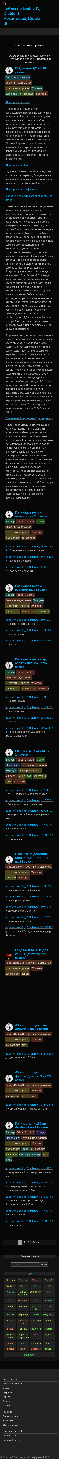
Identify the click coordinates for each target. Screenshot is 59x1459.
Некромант (8, 1392)
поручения (36, 1329)
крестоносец (36, 1307)
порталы (23, 1329)
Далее (36, 1242)
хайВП (23, 1349)
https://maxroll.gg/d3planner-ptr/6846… (29, 707)
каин (10, 1306)
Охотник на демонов (21, 58)
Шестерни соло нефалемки (21, 189)
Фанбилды (8, 1420)
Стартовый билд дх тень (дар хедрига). (29, 418)
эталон (48, 1349)
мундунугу (48, 1314)
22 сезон (10, 1280)
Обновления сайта (11, 1425)
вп (48, 1292)
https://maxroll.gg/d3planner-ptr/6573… (29, 619)
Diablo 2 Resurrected (12, 1431)
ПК (35, 1286)
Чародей (7, 1397)
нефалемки (23, 1321)
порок (10, 1329)
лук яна (10, 1314)
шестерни (36, 1349)
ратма (48, 1329)
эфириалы (29, 1354)
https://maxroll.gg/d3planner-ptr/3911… (29, 906)
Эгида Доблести (23, 1293)
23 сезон (23, 1280)
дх (10, 1300)
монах (36, 1314)
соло (36, 1334)
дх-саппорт (23, 1300)
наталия (10, 1320)
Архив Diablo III (18, 55)
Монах (6, 1388)
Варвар (6, 1401)
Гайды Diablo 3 (39, 55)
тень (10, 1343)
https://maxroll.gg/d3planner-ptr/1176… (29, 697)
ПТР (49, 1286)
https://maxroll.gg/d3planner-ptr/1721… (29, 630)
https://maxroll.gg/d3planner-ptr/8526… (29, 800)
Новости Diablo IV (11, 1440)
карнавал (23, 1306)
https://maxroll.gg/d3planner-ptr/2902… (29, 896)
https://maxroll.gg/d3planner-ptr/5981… (29, 640)
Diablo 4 (10, 1286)
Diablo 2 (49, 1280)
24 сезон (35, 1280)
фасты (10, 1349)
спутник (49, 1334)
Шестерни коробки (16, 165)
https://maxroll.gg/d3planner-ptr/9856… (29, 717)
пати (48, 1320)
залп (36, 1300)
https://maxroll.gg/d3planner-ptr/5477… (29, 790)
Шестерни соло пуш (17, 102)
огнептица (35, 1320)
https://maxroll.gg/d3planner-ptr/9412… (29, 810)
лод (49, 1306)
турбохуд (36, 1343)
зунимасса (48, 1300)
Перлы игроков (10, 1416)
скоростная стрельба (23, 1335)
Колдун (6, 1405)
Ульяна (10, 1292)
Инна (23, 1286)
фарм (49, 1343)
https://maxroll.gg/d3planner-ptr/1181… (29, 886)
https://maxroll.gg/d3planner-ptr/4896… (29, 1168)
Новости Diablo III (11, 1435)
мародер (23, 1314)
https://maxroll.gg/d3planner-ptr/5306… (29, 917)
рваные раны (10, 1335)
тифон (23, 1343)
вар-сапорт (36, 1292)
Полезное (7, 1412)
